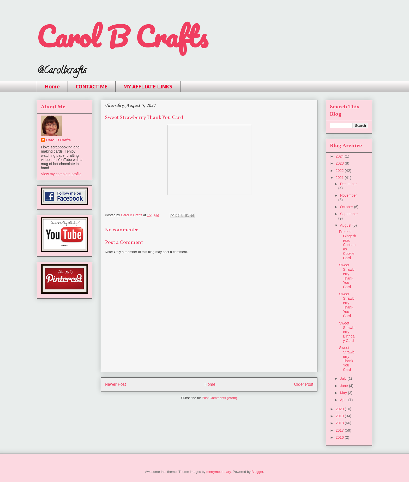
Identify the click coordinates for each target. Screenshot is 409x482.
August (346, 225)
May (344, 393)
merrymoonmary (218, 472)
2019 (340, 416)
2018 (340, 423)
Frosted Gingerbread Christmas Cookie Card (347, 245)
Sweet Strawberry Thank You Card (346, 276)
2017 (340, 430)
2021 (340, 178)
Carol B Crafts (122, 36)
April (344, 400)
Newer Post (115, 384)
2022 (340, 170)
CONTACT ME (91, 86)
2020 (340, 409)
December (348, 184)
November (348, 195)
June (344, 386)
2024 (340, 156)
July (343, 378)
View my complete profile (61, 174)
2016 (340, 437)
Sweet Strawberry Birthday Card (346, 332)
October (347, 207)
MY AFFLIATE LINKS (147, 86)
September (349, 214)
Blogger (257, 472)
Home (52, 86)
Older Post (303, 384)
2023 (340, 163)
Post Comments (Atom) (219, 398)
